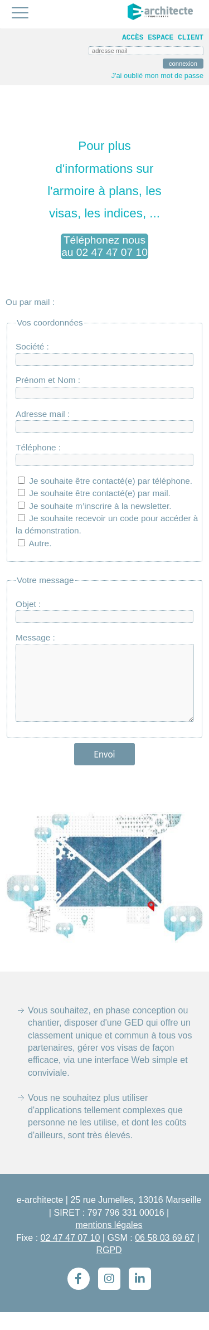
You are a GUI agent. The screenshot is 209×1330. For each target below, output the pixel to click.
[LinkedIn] (140, 1296)
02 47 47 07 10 (70, 1255)
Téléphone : (38, 447)
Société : (32, 346)
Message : (35, 637)
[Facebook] (78, 1296)
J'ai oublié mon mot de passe (157, 75)
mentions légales (108, 1243)
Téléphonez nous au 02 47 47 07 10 (104, 246)
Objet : (28, 604)
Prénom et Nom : (48, 380)
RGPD (108, 1268)
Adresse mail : (43, 414)
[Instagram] (109, 1296)
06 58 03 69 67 (165, 1255)
